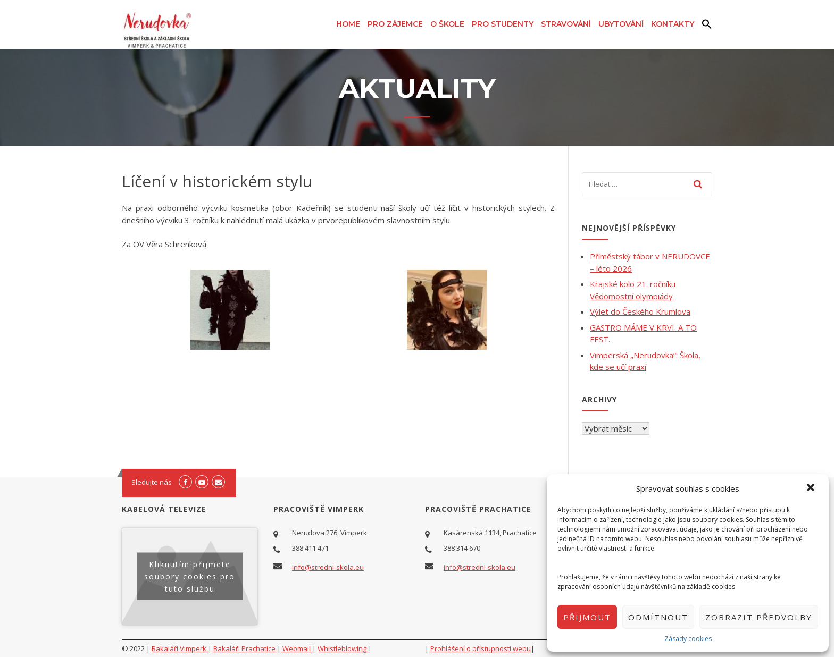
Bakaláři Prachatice (244, 648)
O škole (447, 24)
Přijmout (587, 617)
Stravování (566, 24)
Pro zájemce (395, 24)
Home (348, 24)
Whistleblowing (343, 648)
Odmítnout (658, 617)
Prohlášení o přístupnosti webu (480, 648)
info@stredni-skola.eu (328, 567)
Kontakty (672, 24)
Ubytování (621, 24)
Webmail (296, 648)
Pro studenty (502, 24)
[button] (811, 488)
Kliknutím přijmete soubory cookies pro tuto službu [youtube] (189, 576)
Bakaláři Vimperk (180, 648)
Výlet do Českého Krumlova (640, 311)
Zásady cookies (688, 638)
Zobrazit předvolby (758, 617)
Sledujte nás (151, 482)
